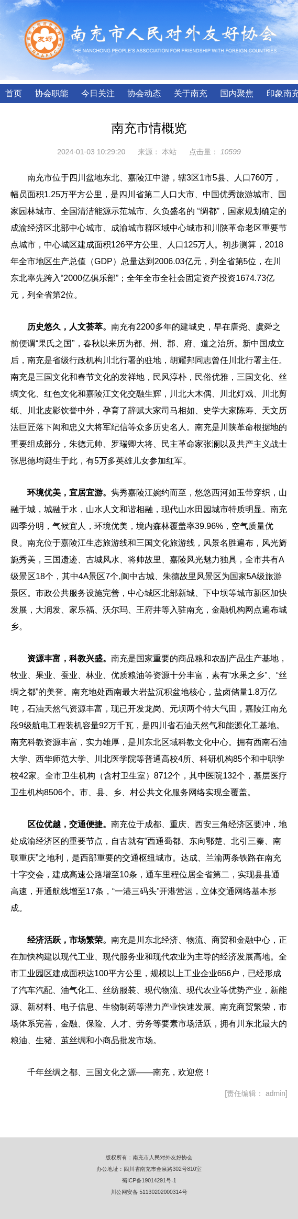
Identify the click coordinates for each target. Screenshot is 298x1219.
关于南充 (190, 93)
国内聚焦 (236, 93)
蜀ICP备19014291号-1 (149, 1180)
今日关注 (98, 93)
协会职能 (51, 93)
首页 (13, 93)
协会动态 (144, 93)
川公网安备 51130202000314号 (149, 1192)
